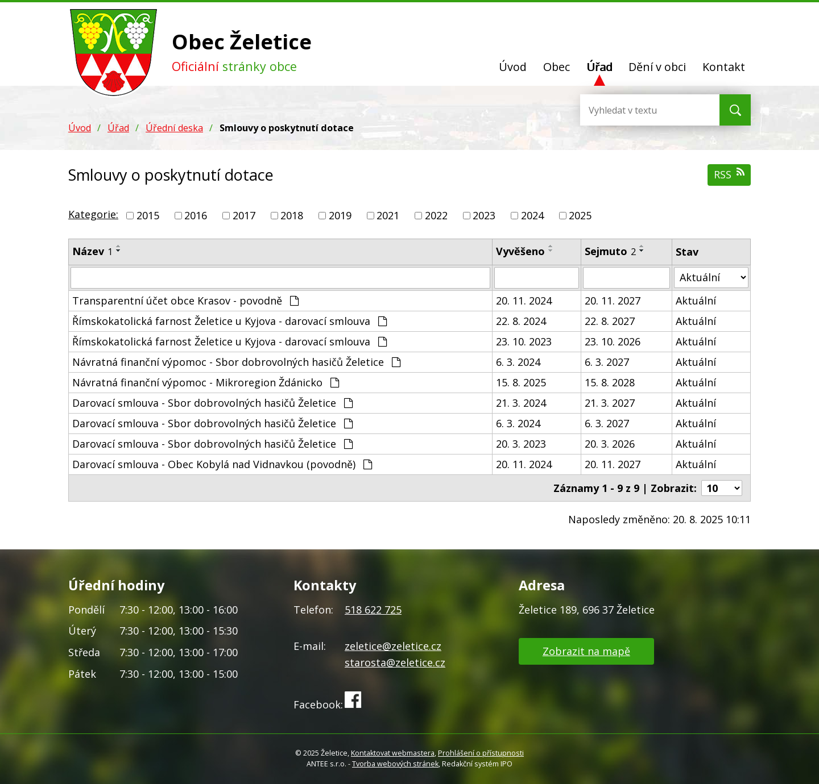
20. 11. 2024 (524, 300)
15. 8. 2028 (610, 382)
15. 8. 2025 (521, 382)
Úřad (599, 66)
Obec (556, 66)
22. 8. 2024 (521, 321)
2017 (244, 215)
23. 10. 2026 (612, 341)
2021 (388, 215)
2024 (532, 215)
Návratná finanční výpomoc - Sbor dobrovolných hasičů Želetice (236, 362)
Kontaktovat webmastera (393, 753)
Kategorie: (93, 214)
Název (92, 251)
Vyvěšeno (520, 251)
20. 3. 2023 (521, 444)
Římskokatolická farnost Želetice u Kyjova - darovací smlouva (229, 321)
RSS (729, 174)
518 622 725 (373, 609)
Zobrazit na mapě (586, 651)
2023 (484, 215)
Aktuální (696, 300)
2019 (340, 215)
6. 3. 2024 (518, 362)
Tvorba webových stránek (395, 764)
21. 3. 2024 (521, 403)
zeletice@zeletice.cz (393, 646)
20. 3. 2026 (610, 444)
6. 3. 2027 (607, 362)
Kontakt (723, 66)
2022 (436, 215)
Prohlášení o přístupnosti (481, 753)
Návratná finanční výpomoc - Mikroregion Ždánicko (205, 382)
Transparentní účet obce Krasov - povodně (185, 300)
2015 (147, 215)
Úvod (513, 66)
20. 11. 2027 (612, 300)
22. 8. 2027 (610, 321)
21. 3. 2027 (610, 403)
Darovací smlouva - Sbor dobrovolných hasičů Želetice (212, 403)
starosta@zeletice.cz (395, 662)
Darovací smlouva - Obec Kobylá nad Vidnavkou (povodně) (222, 464)
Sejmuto (610, 251)
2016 (195, 215)
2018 (291, 215)
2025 (580, 215)
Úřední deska (174, 128)
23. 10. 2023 (524, 341)
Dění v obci (657, 66)
